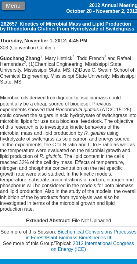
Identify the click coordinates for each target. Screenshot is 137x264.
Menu (13, 5)
